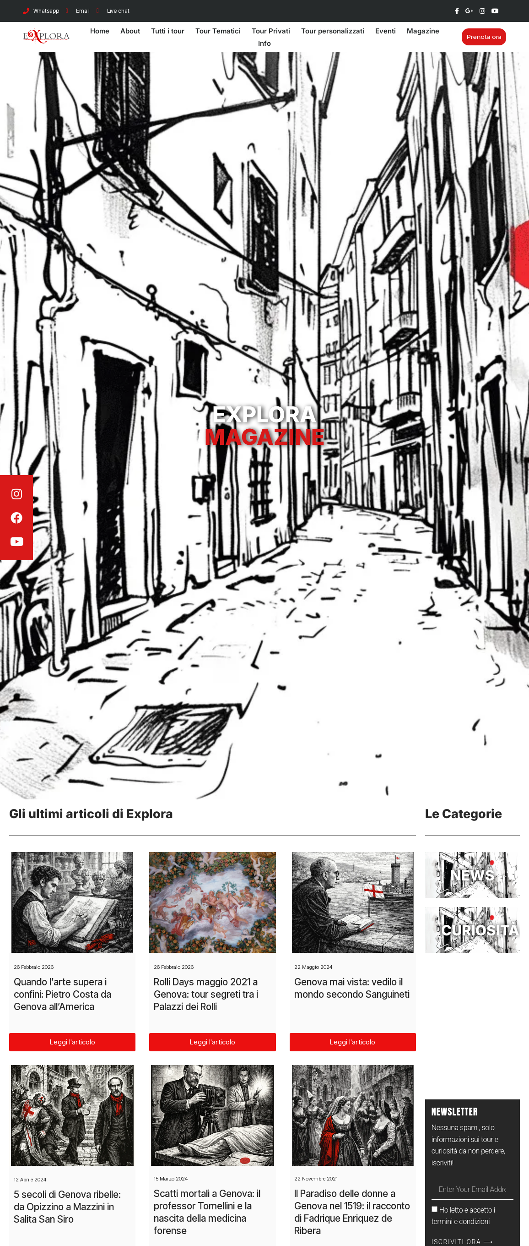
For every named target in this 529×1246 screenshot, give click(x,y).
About (130, 31)
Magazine (423, 31)
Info (264, 43)
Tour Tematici (218, 31)
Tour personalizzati (332, 31)
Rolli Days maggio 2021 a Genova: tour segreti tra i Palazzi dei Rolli (206, 994)
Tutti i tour (167, 31)
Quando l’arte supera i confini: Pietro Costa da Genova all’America (62, 994)
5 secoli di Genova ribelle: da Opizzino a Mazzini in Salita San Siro (67, 1207)
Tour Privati (271, 31)
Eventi (385, 31)
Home (99, 31)
